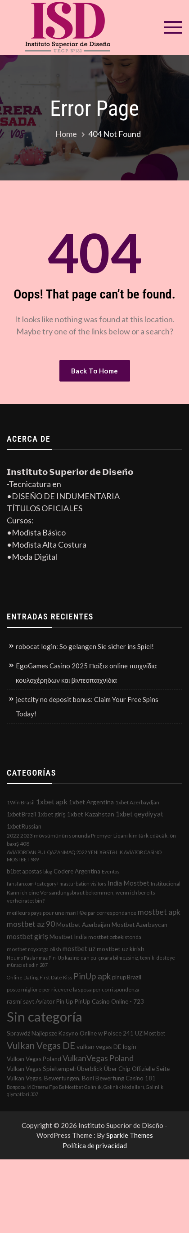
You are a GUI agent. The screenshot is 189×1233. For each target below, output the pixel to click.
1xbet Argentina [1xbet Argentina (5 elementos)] (91, 802)
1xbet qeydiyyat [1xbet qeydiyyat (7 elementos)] (139, 814)
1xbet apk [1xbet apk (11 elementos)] (52, 801)
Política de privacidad (95, 1145)
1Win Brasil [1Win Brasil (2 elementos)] (21, 802)
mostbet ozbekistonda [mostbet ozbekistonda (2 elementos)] (114, 937)
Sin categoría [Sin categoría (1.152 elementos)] (44, 1016)
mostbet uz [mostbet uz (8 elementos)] (79, 948)
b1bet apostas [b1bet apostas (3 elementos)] (24, 871)
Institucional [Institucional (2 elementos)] (165, 883)
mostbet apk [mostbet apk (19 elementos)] (159, 912)
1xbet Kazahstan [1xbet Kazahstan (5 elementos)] (90, 814)
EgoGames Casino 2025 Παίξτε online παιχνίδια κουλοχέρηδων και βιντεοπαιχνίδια (86, 673)
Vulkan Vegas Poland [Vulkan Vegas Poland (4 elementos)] (34, 1058)
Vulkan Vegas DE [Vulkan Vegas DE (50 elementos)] (41, 1045)
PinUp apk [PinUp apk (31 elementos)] (92, 976)
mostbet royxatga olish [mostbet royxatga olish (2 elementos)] (34, 949)
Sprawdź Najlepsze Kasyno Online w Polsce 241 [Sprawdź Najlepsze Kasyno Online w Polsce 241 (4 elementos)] (70, 1033)
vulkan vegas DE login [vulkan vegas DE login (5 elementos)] (106, 1046)
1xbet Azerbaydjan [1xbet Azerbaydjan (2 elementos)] (137, 802)
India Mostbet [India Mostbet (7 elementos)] (128, 883)
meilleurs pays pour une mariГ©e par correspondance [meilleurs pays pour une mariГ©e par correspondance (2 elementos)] (71, 912)
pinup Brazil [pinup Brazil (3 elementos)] (126, 977)
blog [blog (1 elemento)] (47, 871)
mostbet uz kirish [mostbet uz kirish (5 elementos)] (120, 948)
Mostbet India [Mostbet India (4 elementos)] (68, 936)
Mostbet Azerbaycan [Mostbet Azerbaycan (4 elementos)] (139, 924)
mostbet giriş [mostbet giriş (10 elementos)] (27, 936)
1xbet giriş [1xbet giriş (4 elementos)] (51, 814)
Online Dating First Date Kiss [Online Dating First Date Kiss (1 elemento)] (39, 977)
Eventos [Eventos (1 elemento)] (110, 871)
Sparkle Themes (129, 1135)
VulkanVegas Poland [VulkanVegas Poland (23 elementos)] (98, 1058)
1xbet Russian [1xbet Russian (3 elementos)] (24, 826)
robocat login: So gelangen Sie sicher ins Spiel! (85, 646)
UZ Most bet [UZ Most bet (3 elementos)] (150, 1033)
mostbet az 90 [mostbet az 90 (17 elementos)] (31, 924)
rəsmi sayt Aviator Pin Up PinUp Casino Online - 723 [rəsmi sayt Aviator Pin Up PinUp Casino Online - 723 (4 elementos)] (75, 1001)
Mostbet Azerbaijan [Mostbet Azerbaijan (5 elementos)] (83, 924)
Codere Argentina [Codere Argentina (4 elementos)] (77, 871)
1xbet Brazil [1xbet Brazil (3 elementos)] (21, 814)
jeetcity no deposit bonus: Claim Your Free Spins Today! (87, 706)
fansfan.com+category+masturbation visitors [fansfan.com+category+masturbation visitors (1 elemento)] (56, 883)
